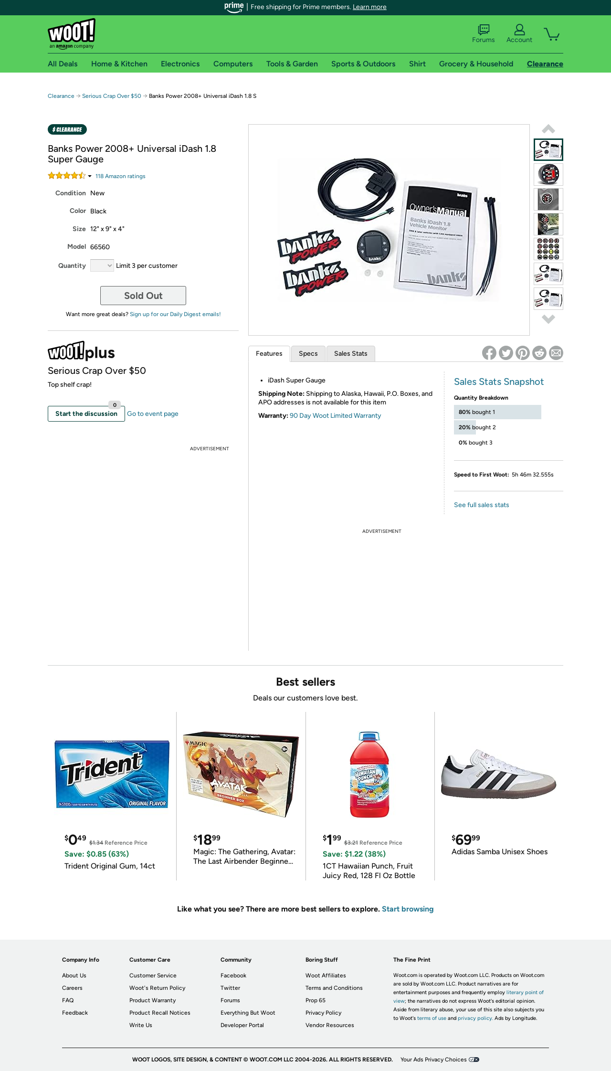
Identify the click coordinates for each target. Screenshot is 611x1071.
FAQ (68, 1000)
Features (269, 354)
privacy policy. (475, 1018)
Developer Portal (242, 1025)
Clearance (61, 96)
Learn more (370, 7)
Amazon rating (120, 176)
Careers (72, 988)
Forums (483, 34)
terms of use (431, 1018)
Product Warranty (152, 1000)
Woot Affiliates (326, 975)
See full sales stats (481, 505)
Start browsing (408, 908)
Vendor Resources (330, 1025)
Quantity (72, 266)
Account (519, 34)
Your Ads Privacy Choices (433, 1059)
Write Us (140, 1025)
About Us (74, 975)
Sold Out (143, 295)
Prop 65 (316, 1000)
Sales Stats (351, 354)
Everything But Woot (248, 1012)
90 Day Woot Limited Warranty (335, 416)
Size (79, 229)
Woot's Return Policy (157, 988)
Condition (70, 193)
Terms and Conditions (334, 988)
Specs (308, 354)
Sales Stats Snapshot (499, 381)
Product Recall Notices (159, 1012)
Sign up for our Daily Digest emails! (175, 314)
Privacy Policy (323, 1012)
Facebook (233, 975)
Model (76, 247)
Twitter (230, 988)
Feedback (75, 1012)
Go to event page (153, 414)
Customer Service (153, 975)
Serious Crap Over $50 (111, 96)
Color (78, 211)
